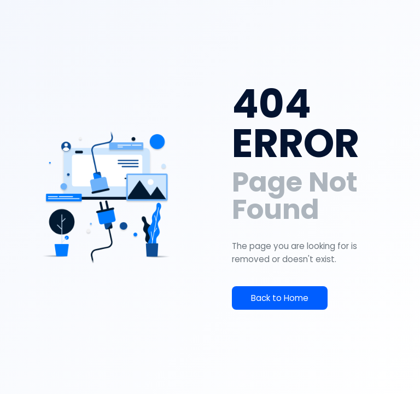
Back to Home (279, 298)
